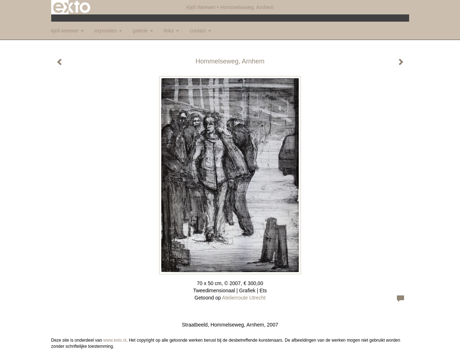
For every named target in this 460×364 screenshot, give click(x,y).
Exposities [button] (108, 31)
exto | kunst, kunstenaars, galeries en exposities (71, 7)
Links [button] (171, 31)
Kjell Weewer (200, 7)
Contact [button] (200, 31)
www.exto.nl (114, 340)
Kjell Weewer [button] (67, 31)
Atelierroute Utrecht (244, 298)
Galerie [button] (143, 31)
